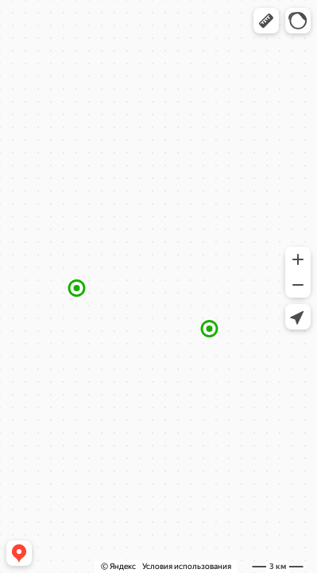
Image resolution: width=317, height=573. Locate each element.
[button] (266, 20)
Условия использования (186, 566)
